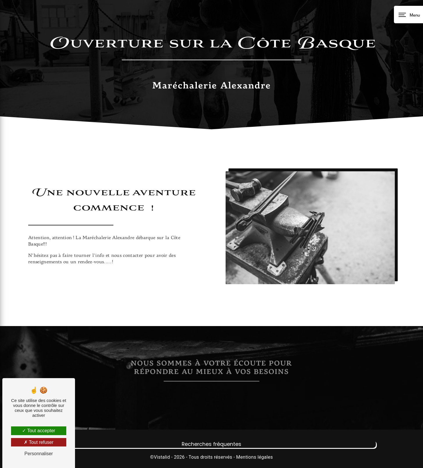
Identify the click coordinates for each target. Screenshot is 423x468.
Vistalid (162, 457)
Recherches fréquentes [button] (211, 444)
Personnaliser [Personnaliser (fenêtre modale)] (38, 453)
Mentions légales (254, 457)
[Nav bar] (408, 14)
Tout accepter (38, 430)
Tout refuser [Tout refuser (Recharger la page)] (38, 442)
